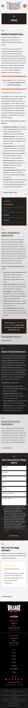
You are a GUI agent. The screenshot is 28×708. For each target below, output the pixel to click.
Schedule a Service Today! (10, 192)
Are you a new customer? (8, 493)
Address (4, 488)
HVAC (14, 659)
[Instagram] (18, 679)
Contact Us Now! (7, 448)
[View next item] (8, 591)
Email (3, 482)
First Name (4, 467)
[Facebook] (9, 679)
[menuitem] (14, 205)
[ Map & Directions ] (14, 630)
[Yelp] (12, 679)
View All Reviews (7, 596)
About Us (14, 656)
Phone (3, 477)
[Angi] (22, 679)
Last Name (4, 472)
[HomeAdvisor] (15, 679)
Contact (14, 672)
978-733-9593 (14, 617)
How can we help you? (7, 498)
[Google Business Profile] (6, 679)
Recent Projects (14, 669)
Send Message (14, 535)
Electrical (14, 662)
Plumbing (14, 665)
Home (13, 652)
